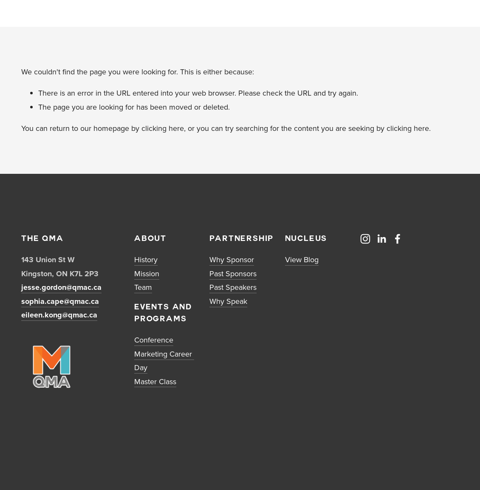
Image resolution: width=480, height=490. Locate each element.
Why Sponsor (231, 259)
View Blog (302, 259)
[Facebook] (397, 239)
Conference (153, 339)
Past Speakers (233, 287)
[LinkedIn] (381, 239)
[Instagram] (365, 239)
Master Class (155, 381)
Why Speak (228, 301)
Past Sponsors (233, 273)
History (146, 259)
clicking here (162, 128)
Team (143, 287)
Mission (146, 273)
